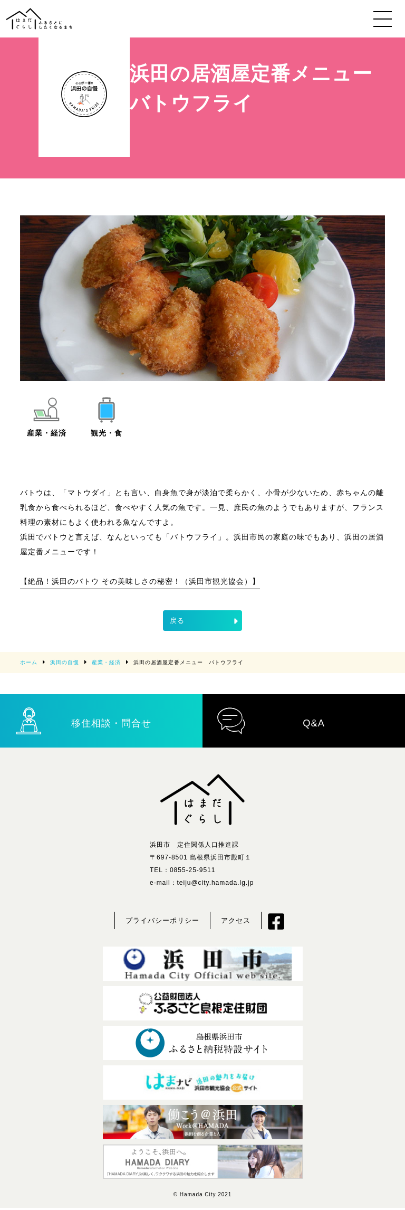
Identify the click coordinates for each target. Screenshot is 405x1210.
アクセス (235, 923)
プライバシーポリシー (162, 923)
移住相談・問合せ (84, 722)
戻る (205, 621)
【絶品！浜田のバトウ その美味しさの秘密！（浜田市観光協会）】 (139, 581)
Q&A (271, 722)
